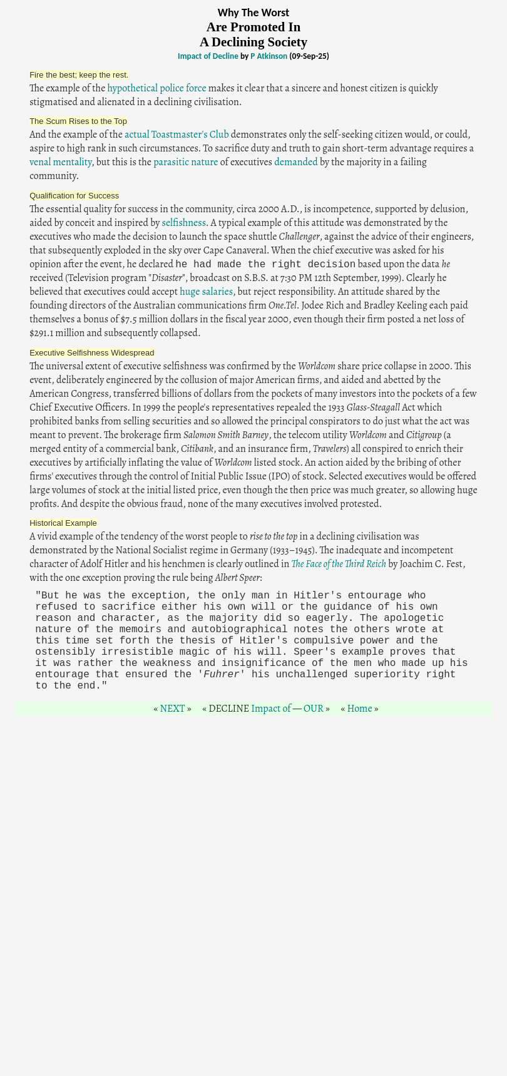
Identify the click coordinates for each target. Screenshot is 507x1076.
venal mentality (60, 162)
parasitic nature (185, 162)
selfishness (183, 223)
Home (359, 708)
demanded (296, 162)
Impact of (270, 708)
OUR (314, 708)
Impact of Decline (208, 56)
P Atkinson (268, 56)
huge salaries (206, 292)
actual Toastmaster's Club (177, 134)
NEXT (172, 708)
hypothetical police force (156, 88)
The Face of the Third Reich (338, 564)
